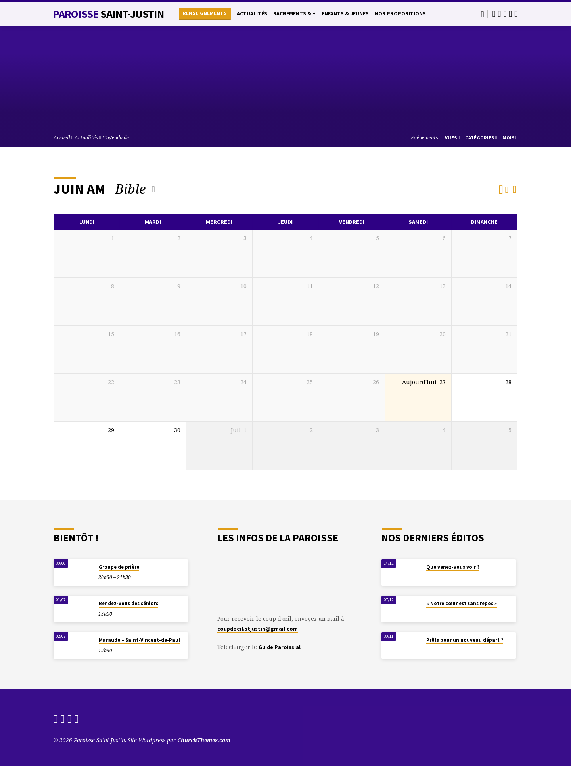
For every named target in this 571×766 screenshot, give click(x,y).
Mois (509, 137)
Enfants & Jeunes (345, 13)
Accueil (62, 137)
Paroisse (108, 14)
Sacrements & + (294, 13)
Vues (452, 137)
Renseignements (205, 13)
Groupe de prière (119, 567)
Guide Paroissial (280, 647)
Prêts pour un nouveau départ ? (464, 640)
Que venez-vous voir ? (452, 567)
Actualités (252, 13)
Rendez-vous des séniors (128, 603)
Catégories (481, 137)
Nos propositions (400, 13)
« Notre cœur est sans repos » (461, 603)
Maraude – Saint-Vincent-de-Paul (139, 640)
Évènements (424, 137)
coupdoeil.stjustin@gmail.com (257, 629)
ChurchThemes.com (203, 740)
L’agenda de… (117, 137)
